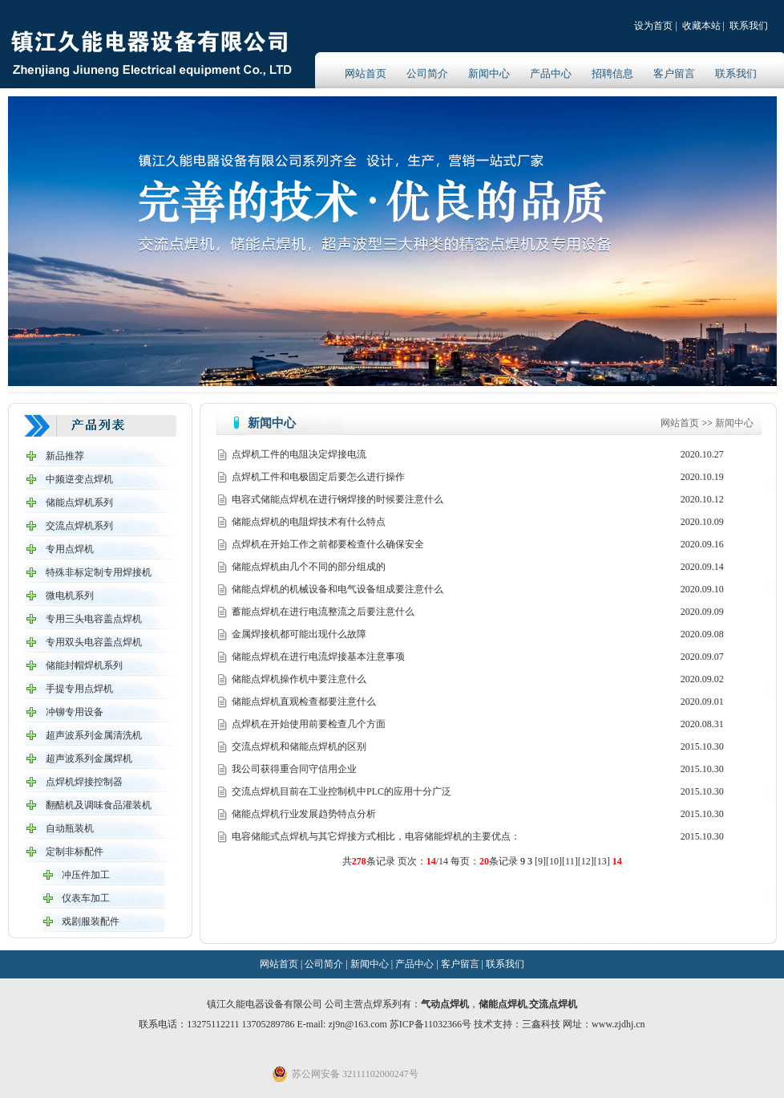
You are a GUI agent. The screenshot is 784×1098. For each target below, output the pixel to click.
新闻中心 (489, 73)
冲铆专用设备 (74, 712)
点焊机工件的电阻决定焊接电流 (299, 454)
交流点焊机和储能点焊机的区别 (299, 746)
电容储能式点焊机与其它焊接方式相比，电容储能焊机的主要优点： (376, 836)
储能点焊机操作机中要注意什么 (299, 679)
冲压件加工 (86, 874)
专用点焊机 (70, 549)
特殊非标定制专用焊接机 (99, 572)
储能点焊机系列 (79, 502)
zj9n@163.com (358, 1024)
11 (570, 861)
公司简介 (427, 73)
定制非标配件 (74, 851)
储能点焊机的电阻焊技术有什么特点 (309, 521)
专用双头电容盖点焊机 (94, 642)
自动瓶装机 (70, 828)
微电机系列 (70, 595)
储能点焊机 (503, 1004)
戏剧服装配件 (90, 921)
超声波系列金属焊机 (89, 758)
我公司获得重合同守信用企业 (294, 769)
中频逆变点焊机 (79, 479)
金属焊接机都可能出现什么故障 (299, 634)
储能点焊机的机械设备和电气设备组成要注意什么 (337, 589)
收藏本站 (701, 25)
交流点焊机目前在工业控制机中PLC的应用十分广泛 (341, 791)
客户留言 (674, 73)
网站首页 (365, 73)
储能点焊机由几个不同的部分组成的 (309, 566)
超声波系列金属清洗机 (94, 735)
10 (554, 861)
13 (602, 861)
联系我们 (748, 25)
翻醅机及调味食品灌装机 (99, 805)
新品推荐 (65, 456)
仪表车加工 (86, 898)
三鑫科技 (541, 1024)
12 (586, 861)
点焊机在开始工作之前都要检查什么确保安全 (328, 544)
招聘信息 (612, 73)
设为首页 (653, 25)
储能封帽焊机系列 (84, 665)
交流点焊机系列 (79, 525)
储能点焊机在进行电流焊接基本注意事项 (318, 656)
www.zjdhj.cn (618, 1024)
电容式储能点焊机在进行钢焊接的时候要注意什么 (337, 499)
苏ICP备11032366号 (430, 1024)
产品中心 (551, 73)
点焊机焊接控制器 (84, 781)
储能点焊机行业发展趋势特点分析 (304, 813)
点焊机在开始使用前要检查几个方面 (309, 724)
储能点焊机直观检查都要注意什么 (304, 701)
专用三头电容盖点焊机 (94, 618)
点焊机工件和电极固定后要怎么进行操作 (318, 476)
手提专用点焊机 (79, 688)
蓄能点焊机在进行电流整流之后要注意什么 (323, 611)
